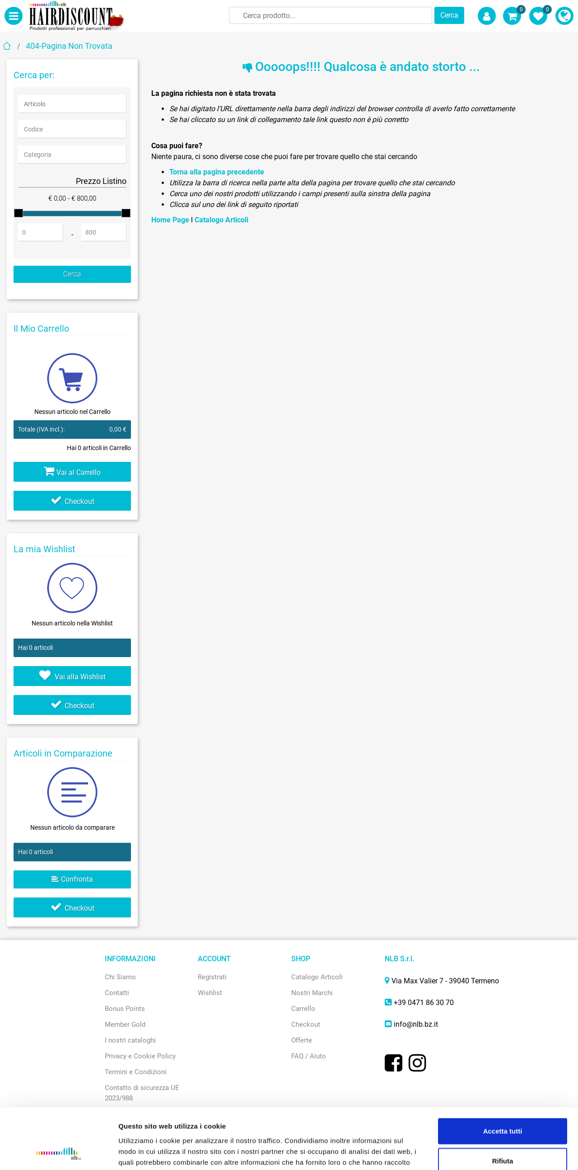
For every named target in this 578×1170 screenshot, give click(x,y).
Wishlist (210, 993)
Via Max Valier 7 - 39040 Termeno (445, 981)
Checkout (72, 501)
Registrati (212, 977)
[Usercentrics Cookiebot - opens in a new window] (58, 1152)
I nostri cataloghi (130, 1040)
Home (7, 45)
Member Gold (125, 1024)
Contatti (117, 993)
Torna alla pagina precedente (216, 172)
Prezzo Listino (101, 181)
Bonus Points (125, 1009)
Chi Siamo (120, 977)
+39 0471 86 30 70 (424, 1002)
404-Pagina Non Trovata (69, 46)
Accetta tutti (502, 1074)
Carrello (303, 1009)
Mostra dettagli (475, 1152)
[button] (449, 15)
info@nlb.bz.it (416, 1024)
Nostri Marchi (312, 993)
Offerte (301, 1040)
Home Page (171, 220)
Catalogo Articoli (221, 220)
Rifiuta (502, 1104)
